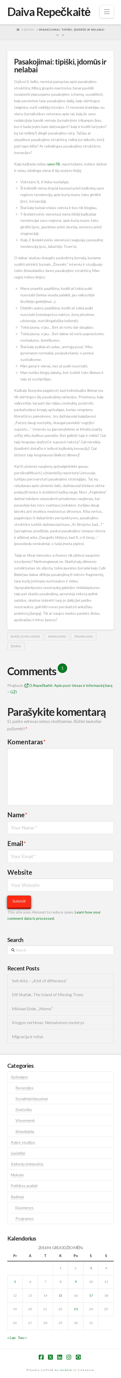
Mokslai (17, 1174)
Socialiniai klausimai (31, 1098)
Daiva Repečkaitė (48, 11)
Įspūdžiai (18, 1153)
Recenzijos (24, 1087)
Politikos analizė (24, 1185)
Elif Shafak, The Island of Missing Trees (47, 994)
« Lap (11, 1337)
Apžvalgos (19, 1077)
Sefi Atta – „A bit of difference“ (39, 980)
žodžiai (16, 646)
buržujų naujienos (25, 636)
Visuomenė (25, 1120)
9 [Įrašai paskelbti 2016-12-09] (76, 1282)
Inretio (66, 1369)
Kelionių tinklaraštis (27, 1164)
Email (16, 843)
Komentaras (26, 742)
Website (19, 872)
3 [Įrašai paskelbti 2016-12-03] (91, 1268)
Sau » (22, 1337)
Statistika (23, 1109)
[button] (107, 11)
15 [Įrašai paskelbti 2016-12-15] (60, 1295)
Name (17, 815)
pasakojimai (57, 636)
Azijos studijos (23, 1142)
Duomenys (24, 1207)
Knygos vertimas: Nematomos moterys (48, 1022)
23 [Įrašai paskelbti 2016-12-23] (76, 1309)
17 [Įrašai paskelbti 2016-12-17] (91, 1295)
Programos (24, 1218)
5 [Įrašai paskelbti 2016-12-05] (15, 1282)
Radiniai (17, 1196)
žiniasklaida (83, 636)
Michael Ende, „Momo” (32, 1008)
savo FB (53, 164)
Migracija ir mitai (27, 1036)
